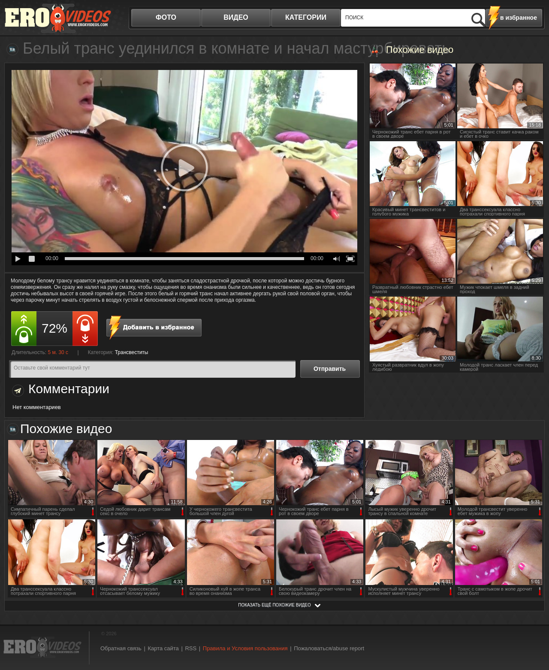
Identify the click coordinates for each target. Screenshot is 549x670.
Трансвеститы (131, 352)
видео (235, 17)
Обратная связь (121, 648)
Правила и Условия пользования (245, 648)
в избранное (518, 17)
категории (305, 17)
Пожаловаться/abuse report (329, 648)
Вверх (533, 628)
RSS (190, 648)
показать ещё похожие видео (274, 605)
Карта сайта (163, 648)
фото (166, 17)
